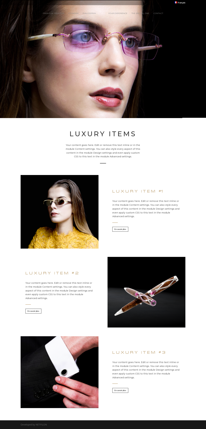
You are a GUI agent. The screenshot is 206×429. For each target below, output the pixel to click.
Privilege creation (53, 13)
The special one (140, 13)
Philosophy (89, 13)
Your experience (117, 13)
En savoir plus (120, 229)
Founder (73, 13)
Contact (158, 13)
